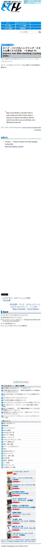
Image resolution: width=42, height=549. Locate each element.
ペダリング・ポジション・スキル (12, 439)
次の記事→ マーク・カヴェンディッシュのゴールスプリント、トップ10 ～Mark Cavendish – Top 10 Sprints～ (25, 306)
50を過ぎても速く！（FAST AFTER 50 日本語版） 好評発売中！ (21, 493)
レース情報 (23, 25)
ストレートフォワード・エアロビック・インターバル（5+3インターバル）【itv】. (20, 416)
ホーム (8, 23)
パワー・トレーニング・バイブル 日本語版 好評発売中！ (21, 479)
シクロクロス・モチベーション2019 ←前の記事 (16, 299)
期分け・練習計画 (8, 460)
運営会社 (22, 539)
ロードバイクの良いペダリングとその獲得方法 (14, 325)
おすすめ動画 (8, 28)
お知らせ (8, 539)
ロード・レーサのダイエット (11, 446)
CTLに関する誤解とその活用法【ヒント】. (15, 400)
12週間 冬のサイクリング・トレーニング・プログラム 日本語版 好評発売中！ (21, 521)
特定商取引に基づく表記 (20, 541)
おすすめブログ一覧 (9, 432)
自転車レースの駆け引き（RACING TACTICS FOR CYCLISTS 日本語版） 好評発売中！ (21, 507)
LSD (5, 449)
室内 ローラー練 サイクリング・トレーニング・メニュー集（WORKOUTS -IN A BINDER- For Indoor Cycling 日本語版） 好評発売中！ (21, 528)
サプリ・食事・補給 (9, 455)
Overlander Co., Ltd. (13, 546)
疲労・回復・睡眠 (8, 444)
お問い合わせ (31, 541)
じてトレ (12, 6)
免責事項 (27, 539)
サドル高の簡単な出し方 (8, 323)
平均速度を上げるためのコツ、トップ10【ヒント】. (17, 388)
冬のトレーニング (8, 453)
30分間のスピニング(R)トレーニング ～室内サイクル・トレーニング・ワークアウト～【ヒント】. (20, 413)
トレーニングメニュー (9, 428)
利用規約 (33, 539)
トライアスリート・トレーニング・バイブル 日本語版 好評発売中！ (21, 535)
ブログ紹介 (8, 25)
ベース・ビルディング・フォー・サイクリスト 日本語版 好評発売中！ (21, 500)
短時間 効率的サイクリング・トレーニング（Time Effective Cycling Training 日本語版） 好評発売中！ (21, 514)
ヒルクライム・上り (9, 465)
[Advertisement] (21, 222)
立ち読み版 (6, 458)
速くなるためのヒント (23, 23)
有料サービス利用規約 (7, 541)
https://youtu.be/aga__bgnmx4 (14, 146)
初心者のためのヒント (9, 451)
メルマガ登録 (15, 539)
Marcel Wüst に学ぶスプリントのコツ (12, 317)
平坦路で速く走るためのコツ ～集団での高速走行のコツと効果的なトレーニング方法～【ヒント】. (20, 391)
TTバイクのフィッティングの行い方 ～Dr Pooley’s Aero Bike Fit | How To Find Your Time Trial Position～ (21, 320)
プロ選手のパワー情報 (9, 467)
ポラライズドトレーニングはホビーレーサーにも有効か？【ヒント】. (22, 402)
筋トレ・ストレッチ (9, 437)
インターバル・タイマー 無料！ (21, 473)
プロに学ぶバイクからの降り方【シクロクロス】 (15, 315)
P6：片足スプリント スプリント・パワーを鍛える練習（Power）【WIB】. (20, 405)
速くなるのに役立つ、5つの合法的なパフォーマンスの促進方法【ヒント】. (20, 394)
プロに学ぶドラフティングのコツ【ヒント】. (15, 398)
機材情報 (22, 28)
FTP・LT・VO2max (9, 435)
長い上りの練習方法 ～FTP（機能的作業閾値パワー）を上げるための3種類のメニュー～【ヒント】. (20, 409)
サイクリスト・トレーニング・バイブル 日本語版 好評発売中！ (21, 486)
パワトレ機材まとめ (9, 441)
